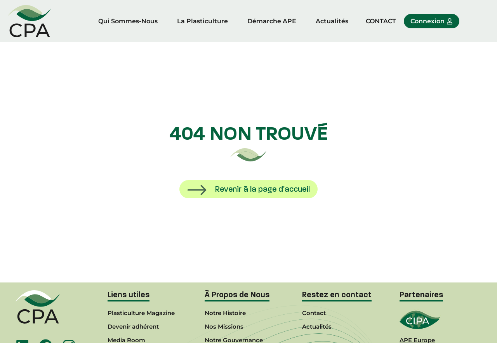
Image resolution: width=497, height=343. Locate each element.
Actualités (332, 21)
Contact (314, 313)
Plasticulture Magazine (141, 313)
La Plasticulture (202, 21)
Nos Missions (224, 326)
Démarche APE (271, 21)
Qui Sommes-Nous (128, 21)
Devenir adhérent (133, 326)
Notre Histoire (225, 313)
